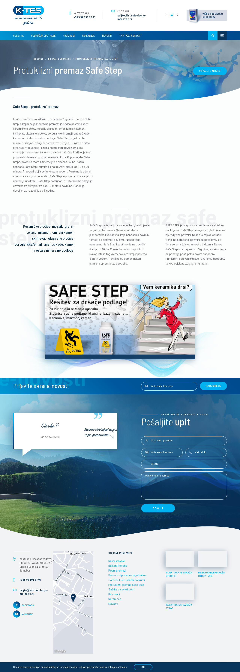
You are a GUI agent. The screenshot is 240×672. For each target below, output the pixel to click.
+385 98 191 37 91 (84, 17)
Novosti (107, 35)
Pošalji (158, 508)
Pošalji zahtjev (210, 71)
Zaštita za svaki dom (121, 590)
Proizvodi (69, 35)
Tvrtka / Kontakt (130, 35)
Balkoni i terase (117, 566)
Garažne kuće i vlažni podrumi (126, 580)
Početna (18, 35)
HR (171, 15)
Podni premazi (117, 571)
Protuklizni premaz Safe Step (126, 585)
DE (177, 15)
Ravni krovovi (116, 561)
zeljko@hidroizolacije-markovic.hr (131, 17)
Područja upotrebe (43, 35)
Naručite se (213, 386)
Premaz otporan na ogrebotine (127, 575)
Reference (88, 35)
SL (166, 15)
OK (143, 667)
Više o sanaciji (92, 437)
